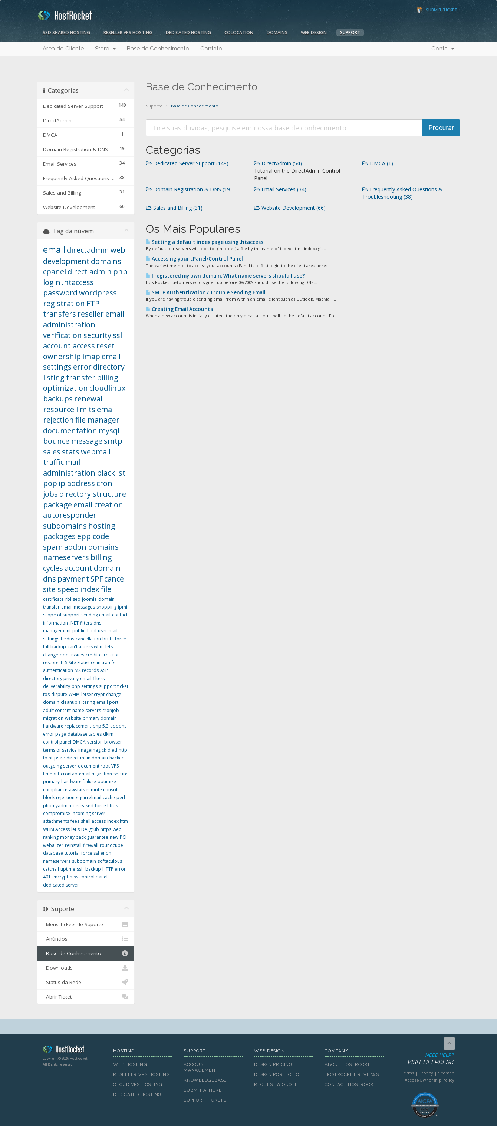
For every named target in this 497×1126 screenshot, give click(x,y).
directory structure (92, 494)
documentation (70, 430)
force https (106, 805)
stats (70, 452)
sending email (96, 615)
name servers (86, 710)
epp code (93, 536)
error (82, 367)
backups (58, 399)
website (73, 718)
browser (113, 742)
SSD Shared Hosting (66, 32)
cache (109, 797)
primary (51, 781)
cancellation (88, 639)
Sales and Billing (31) (174, 207)
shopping (106, 607)
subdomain (84, 861)
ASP (104, 670)
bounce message (72, 441)
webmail (96, 452)
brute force (114, 639)
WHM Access (56, 829)
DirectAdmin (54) (278, 163)
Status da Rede (86, 982)
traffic (53, 462)
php (120, 271)
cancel (115, 579)
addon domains (91, 547)
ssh (80, 869)
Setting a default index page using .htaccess (204, 242)
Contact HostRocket (352, 1084)
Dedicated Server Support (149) (187, 163)
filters (86, 623)
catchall (51, 869)
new (114, 837)
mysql (109, 430)
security (97, 335)
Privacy (426, 1073)
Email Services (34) (280, 189)
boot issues (72, 655)
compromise (56, 813)
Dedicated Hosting (188, 32)
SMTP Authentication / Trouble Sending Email (206, 292)
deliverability (56, 686)
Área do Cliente (63, 48)
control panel (57, 742)
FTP (92, 303)
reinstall (73, 845)
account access (69, 346)
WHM (74, 694)
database (53, 853)
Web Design (314, 32)
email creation (98, 505)
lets (109, 646)
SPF (96, 579)
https (106, 829)
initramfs (106, 662)
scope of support (61, 615)
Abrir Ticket (86, 996)
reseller (91, 314)
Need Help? (424, 1059)
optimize (107, 781)
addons (118, 726)
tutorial (72, 853)
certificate (53, 599)
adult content (57, 710)
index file (95, 589)
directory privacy (61, 678)
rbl (68, 599)
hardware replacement (67, 726)
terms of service (60, 750)
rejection (65, 797)
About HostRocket (349, 1064)
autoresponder (69, 515)
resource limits (69, 409)
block (49, 797)
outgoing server (59, 766)
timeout (51, 774)
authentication (58, 670)
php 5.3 (101, 726)
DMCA (79, 742)
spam (53, 547)
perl (120, 797)
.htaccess (78, 282)
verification (62, 335)
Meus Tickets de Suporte (86, 924)
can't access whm (86, 646)
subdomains (65, 526)
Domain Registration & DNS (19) (189, 189)
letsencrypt (93, 694)
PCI (123, 837)
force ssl (90, 853)
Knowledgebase (205, 1080)
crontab (69, 774)
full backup (54, 646)
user (102, 630)
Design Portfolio (276, 1074)
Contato (211, 48)
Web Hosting (130, 1064)
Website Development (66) (290, 207)
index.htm (117, 821)
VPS (115, 766)
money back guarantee (84, 837)
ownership (62, 356)
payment (73, 579)
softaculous (110, 861)
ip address (77, 483)
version (95, 742)
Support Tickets (205, 1100)
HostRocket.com (72, 1050)
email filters (92, 678)
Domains (277, 32)
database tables (85, 734)
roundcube (111, 845)
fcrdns (67, 639)
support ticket (113, 686)
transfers (59, 314)
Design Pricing (273, 1064)
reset (105, 346)
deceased (83, 805)
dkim (108, 734)
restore (51, 662)
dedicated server (61, 885)
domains (106, 261)
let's (75, 829)
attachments (56, 821)
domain (107, 568)
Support (350, 32)
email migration (95, 774)
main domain (94, 758)
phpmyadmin (57, 805)
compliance (55, 789)
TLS (63, 662)
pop (50, 483)
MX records (87, 670)
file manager (97, 420)
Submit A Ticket (204, 1090)
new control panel (89, 877)
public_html (84, 630)
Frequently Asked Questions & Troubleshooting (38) (402, 193)
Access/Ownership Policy (429, 1080)
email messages (78, 607)
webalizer (53, 845)
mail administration (69, 467)
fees (74, 821)
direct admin (90, 271)
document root (94, 766)
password (60, 293)
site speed (61, 589)
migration (53, 718)
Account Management (201, 1067)
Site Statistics (82, 662)
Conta (442, 48)
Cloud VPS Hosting (137, 1084)
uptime (67, 869)
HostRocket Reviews (352, 1074)
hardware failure (78, 781)
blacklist (111, 473)
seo (76, 599)
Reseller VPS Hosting (127, 32)
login (51, 282)
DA (84, 829)
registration (64, 303)
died (112, 750)
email (54, 249)
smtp (113, 441)
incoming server (88, 813)
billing (107, 377)
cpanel (54, 271)
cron (115, 655)
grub (94, 829)
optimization (65, 388)
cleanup (69, 702)
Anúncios (86, 938)
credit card (97, 655)
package (57, 505)
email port (107, 702)
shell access (93, 821)
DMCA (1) (377, 163)
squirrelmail (88, 797)
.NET (74, 623)
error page (54, 734)
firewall (90, 845)
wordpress (98, 293)
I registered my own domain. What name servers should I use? (225, 275)
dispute (59, 694)
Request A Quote (276, 1084)
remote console (103, 789)
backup (93, 869)
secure (120, 774)
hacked (117, 758)
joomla (89, 599)
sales (51, 452)
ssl (117, 335)
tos (46, 694)
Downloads (86, 967)
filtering (87, 702)
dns (49, 579)
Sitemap (446, 1073)
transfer (80, 377)
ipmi (122, 607)
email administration (83, 319)
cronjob (110, 710)
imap (91, 356)
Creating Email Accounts (179, 309)
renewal (88, 399)
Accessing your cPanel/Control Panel (194, 258)
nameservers (66, 557)
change (50, 655)
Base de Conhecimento (158, 48)
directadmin (88, 250)
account (78, 568)
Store (105, 48)
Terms (407, 1073)
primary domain (100, 718)
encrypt (60, 877)
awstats (77, 789)
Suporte (154, 106)
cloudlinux (107, 388)
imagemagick (92, 750)
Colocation (238, 32)
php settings (85, 686)
